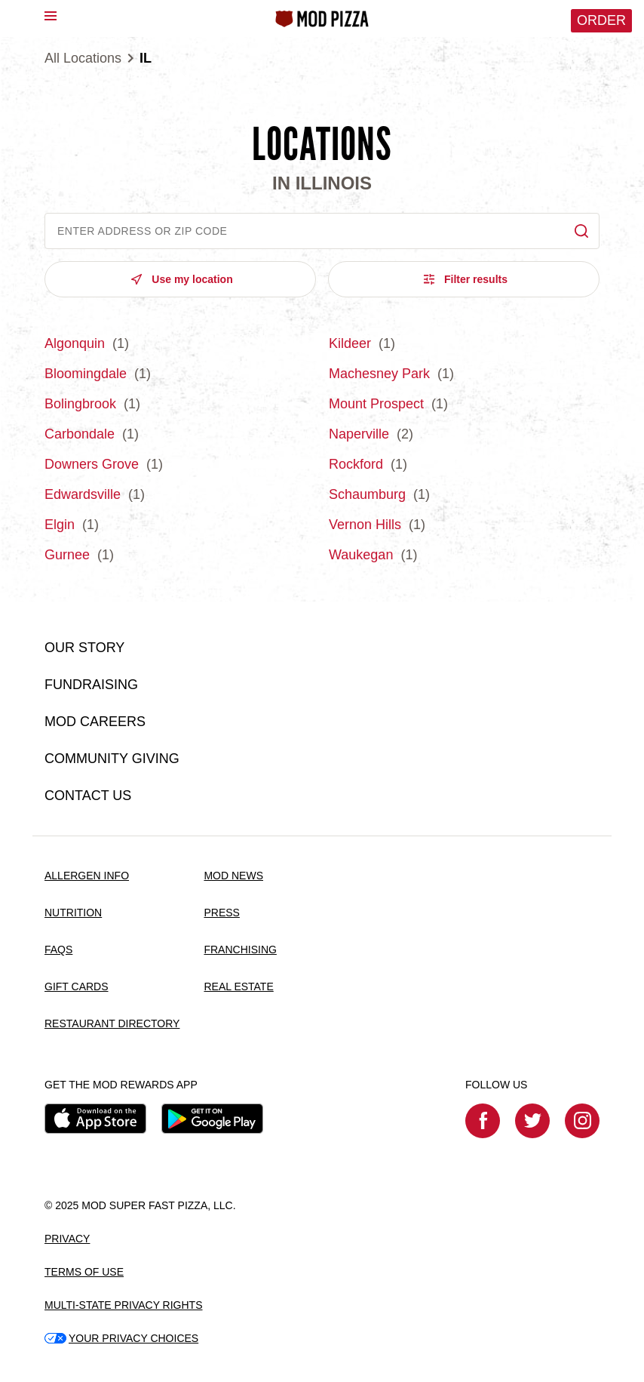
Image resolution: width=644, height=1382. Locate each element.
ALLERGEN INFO (86, 876)
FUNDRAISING (91, 684)
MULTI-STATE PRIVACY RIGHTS (123, 1305)
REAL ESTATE (238, 986)
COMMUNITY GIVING (111, 758)
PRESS (221, 912)
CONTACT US (87, 795)
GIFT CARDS (76, 986)
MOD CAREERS (95, 721)
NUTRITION (73, 912)
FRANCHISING (240, 949)
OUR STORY (84, 647)
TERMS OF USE (84, 1272)
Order (601, 20)
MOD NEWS (233, 876)
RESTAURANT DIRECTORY (111, 1023)
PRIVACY (67, 1239)
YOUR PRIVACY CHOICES (121, 1338)
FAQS (58, 949)
